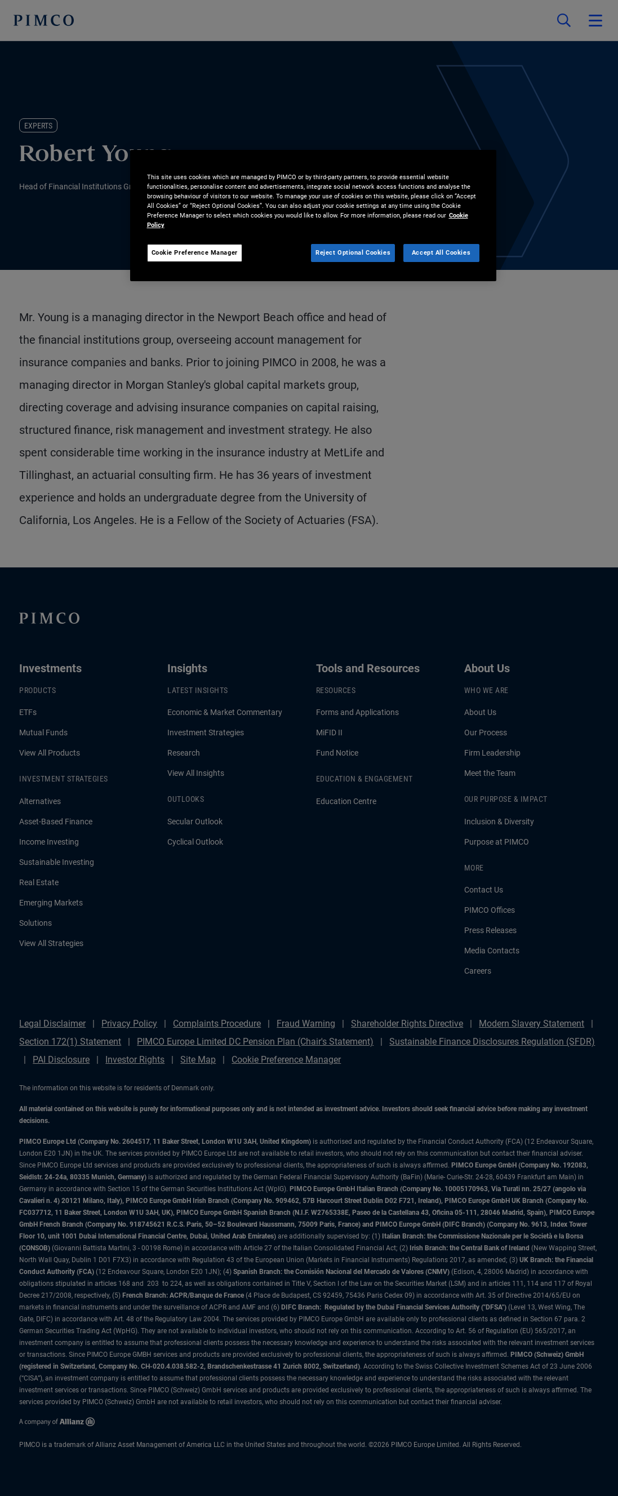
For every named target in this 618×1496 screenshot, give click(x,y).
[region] (313, 215)
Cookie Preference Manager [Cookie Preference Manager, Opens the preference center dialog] (195, 252)
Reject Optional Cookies (352, 252)
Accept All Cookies (441, 252)
